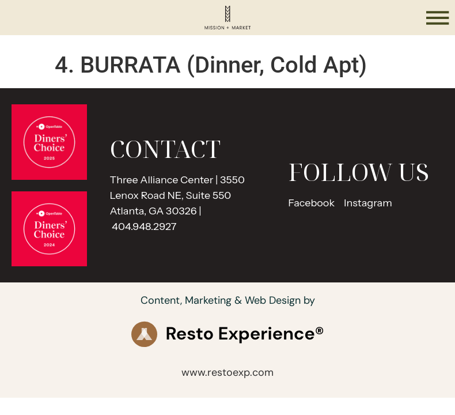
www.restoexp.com (227, 372)
